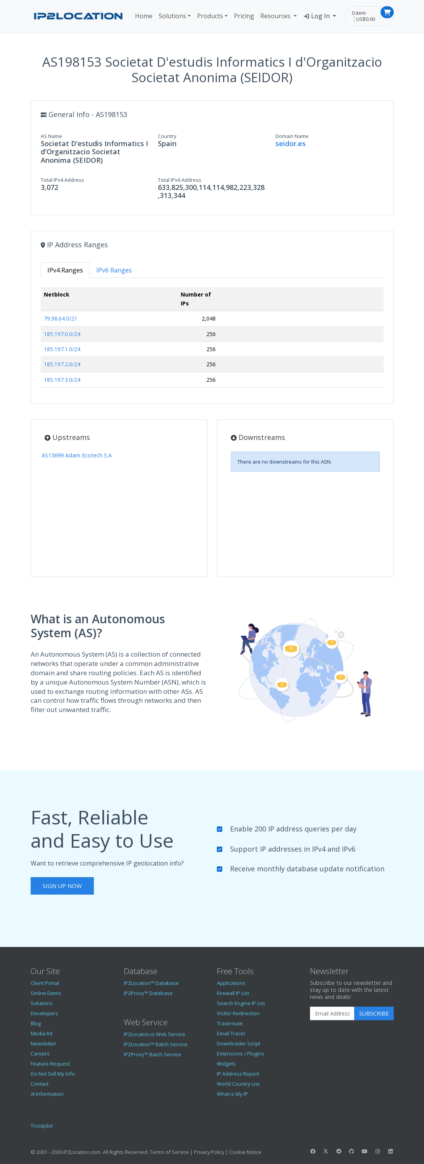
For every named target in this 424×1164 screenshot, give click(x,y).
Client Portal (45, 982)
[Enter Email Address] (332, 1014)
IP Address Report (238, 1073)
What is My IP (232, 1093)
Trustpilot (42, 1125)
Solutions (172, 16)
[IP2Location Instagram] (377, 1151)
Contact (39, 1083)
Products (210, 16)
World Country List (238, 1083)
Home (143, 16)
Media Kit (41, 1033)
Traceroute (230, 1023)
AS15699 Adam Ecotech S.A (77, 455)
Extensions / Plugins (240, 1053)
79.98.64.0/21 (60, 318)
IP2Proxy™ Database (148, 993)
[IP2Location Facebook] (313, 1151)
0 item (359, 13)
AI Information (47, 1093)
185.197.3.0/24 (62, 379)
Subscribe (374, 1013)
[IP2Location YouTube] (365, 1151)
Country (167, 136)
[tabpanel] (212, 340)
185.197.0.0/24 (62, 334)
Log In (317, 16)
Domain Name (292, 136)
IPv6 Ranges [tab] (114, 270)
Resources (276, 16)
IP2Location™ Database (151, 982)
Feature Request (50, 1063)
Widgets (226, 1063)
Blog (36, 1023)
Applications (231, 982)
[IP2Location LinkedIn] (390, 1151)
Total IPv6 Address (179, 179)
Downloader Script (238, 1043)
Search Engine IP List (241, 1003)
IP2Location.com (81, 1151)
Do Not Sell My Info (53, 1073)
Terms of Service (169, 1151)
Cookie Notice (245, 1151)
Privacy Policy (209, 1151)
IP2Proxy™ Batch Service (152, 1054)
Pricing (244, 16)
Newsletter (43, 1043)
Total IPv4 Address (62, 179)
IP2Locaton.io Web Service (154, 1034)
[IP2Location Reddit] (339, 1151)
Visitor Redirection (238, 1013)
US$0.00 (365, 19)
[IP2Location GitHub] (351, 1151)
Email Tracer (231, 1033)
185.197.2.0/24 (62, 364)
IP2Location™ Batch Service (155, 1044)
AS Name (51, 136)
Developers (44, 1013)
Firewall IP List (233, 993)
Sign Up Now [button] (62, 886)
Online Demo (46, 993)
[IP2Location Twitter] (326, 1151)
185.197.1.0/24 (62, 349)
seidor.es (290, 143)
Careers (40, 1053)
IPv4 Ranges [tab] (65, 270)
